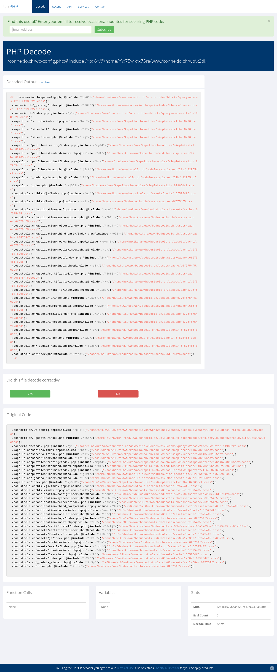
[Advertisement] (244, 102)
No (118, 394)
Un (10, 6)
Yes (30, 394)
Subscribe (104, 29)
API (69, 6)
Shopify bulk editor (167, 668)
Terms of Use (125, 668)
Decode (40, 6)
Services (83, 6)
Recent (56, 6)
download (44, 82)
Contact (100, 6)
